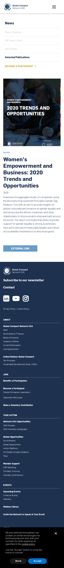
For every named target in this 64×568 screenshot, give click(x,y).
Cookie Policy (23, 309)
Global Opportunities (13, 437)
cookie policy (28, 544)
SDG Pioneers (9, 425)
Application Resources (13, 397)
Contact (9, 287)
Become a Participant (13, 388)
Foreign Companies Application (16, 392)
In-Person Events (10, 495)
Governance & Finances (13, 334)
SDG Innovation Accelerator (15, 429)
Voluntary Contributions (13, 475)
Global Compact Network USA (18, 326)
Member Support (11, 463)
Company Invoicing (11, 471)
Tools (5, 456)
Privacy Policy (9, 309)
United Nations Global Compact (18, 357)
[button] (54, 6)
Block (18, 561)
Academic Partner (11, 341)
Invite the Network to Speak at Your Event (24, 514)
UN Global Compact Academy (16, 452)
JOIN (5, 374)
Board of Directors (11, 338)
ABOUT (6, 319)
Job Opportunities (11, 349)
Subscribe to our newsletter (23, 280)
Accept (37, 561)
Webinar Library (11, 507)
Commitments (9, 440)
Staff (5, 330)
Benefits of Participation (15, 381)
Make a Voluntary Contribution (18, 405)
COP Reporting (9, 467)
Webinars (7, 499)
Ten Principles (9, 360)
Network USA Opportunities (17, 421)
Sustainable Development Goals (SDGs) (20, 364)
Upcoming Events (12, 491)
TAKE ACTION (10, 415)
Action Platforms (10, 448)
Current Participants (12, 345)
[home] (16, 7)
